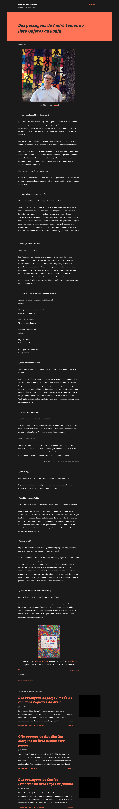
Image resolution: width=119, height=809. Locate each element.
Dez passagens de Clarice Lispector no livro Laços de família (45, 781)
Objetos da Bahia (41, 661)
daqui (56, 105)
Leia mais (70, 726)
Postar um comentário (25, 680)
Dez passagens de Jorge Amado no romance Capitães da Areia (45, 699)
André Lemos (72, 661)
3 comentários (33, 769)
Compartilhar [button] (74, 670)
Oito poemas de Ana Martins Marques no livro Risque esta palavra (41, 740)
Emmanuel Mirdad (27, 4)
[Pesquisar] (92, 5)
